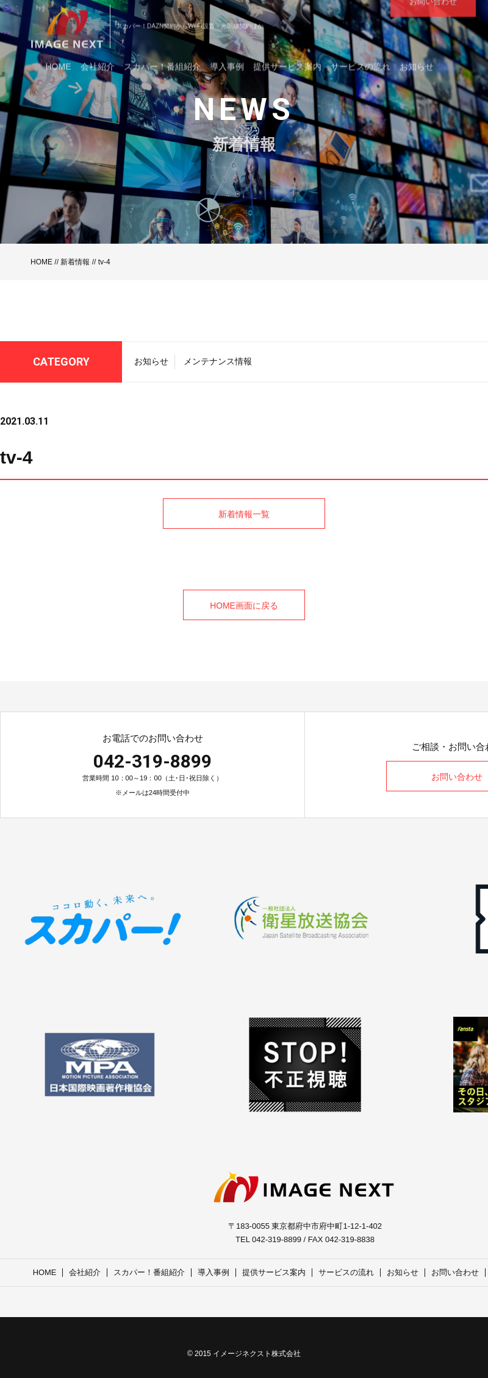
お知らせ (151, 365)
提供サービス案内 (274, 1272)
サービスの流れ (347, 1272)
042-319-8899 (152, 761)
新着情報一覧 (244, 544)
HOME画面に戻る (244, 605)
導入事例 (214, 1272)
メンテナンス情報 (218, 365)
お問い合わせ (455, 1272)
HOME (41, 262)
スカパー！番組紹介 (149, 1272)
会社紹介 (85, 1272)
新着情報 (75, 262)
